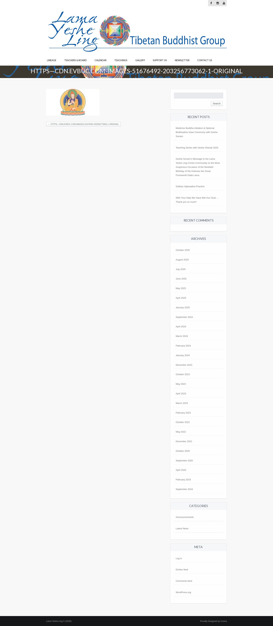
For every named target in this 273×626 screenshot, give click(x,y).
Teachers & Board (75, 60)
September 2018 (184, 489)
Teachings (120, 60)
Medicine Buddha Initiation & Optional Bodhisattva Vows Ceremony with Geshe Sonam (197, 132)
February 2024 (183, 345)
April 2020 (181, 470)
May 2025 (181, 288)
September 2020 (184, 460)
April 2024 (181, 326)
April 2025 (181, 298)
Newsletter (182, 60)
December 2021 (184, 441)
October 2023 (183, 374)
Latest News (182, 528)
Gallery (140, 60)
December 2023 (184, 365)
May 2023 (181, 384)
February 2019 (183, 479)
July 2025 (181, 269)
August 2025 (182, 259)
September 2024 (184, 317)
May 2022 (181, 431)
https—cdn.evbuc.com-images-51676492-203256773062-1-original (83, 124)
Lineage (51, 60)
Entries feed (182, 569)
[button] (73, 102)
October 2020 (183, 451)
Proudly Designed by (213, 621)
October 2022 (183, 422)
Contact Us (204, 60)
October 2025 (183, 250)
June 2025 (181, 278)
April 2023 (181, 393)
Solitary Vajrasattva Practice (190, 186)
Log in (179, 558)
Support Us (160, 60)
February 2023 (183, 412)
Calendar (100, 60)
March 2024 (182, 336)
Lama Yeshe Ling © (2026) (58, 621)
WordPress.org (183, 592)
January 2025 (183, 307)
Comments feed (184, 581)
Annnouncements (185, 517)
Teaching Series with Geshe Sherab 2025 (197, 147)
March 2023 (182, 403)
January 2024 (183, 355)
